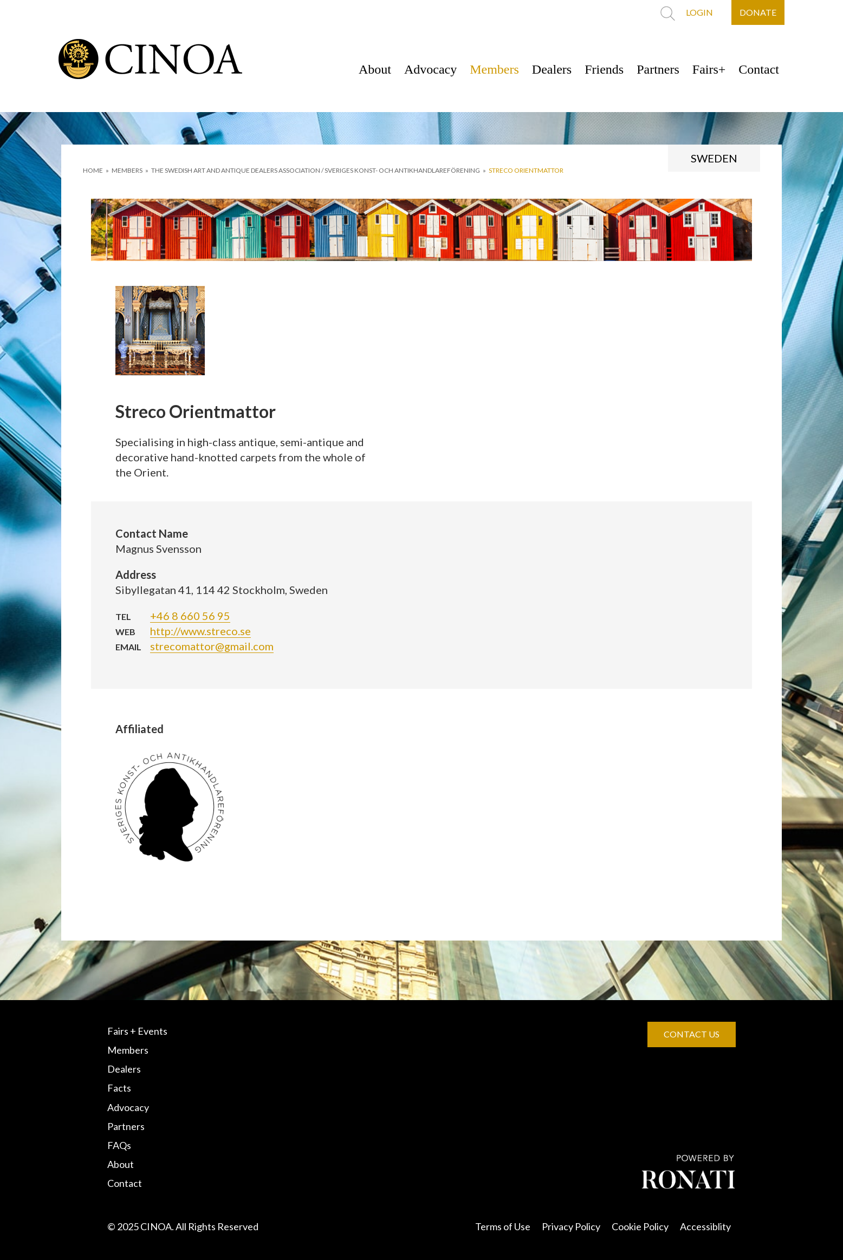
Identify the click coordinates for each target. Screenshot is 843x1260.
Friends (604, 69)
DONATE (758, 12)
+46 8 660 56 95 (190, 615)
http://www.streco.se (200, 630)
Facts (119, 1088)
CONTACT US (691, 1034)
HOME (93, 170)
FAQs (119, 1145)
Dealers (552, 69)
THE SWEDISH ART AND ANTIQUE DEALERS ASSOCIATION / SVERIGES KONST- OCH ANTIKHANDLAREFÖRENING (315, 170)
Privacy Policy (571, 1226)
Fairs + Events (137, 1031)
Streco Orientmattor (526, 170)
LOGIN (699, 12)
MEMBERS (127, 170)
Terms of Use (502, 1226)
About (375, 69)
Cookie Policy (640, 1226)
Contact (758, 69)
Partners (658, 69)
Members (494, 69)
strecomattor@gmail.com (212, 645)
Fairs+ (709, 69)
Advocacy (430, 69)
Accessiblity (705, 1226)
